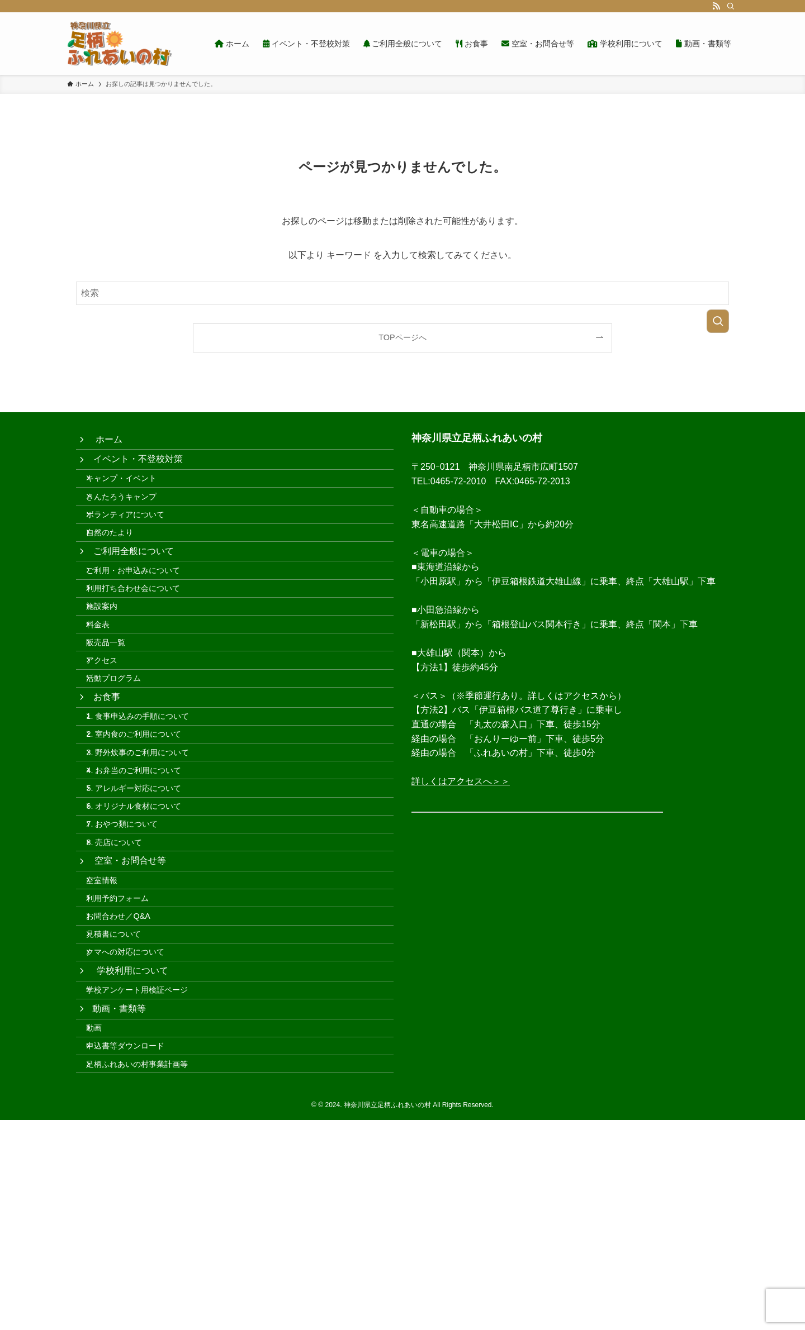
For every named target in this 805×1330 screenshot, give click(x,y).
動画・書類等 (120, 1198)
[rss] (716, 6)
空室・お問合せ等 (130, 1002)
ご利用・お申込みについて (143, 616)
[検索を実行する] (718, 321)
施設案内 (111, 664)
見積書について (123, 1099)
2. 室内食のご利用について (143, 834)
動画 (104, 1223)
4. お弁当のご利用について (143, 881)
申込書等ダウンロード (135, 1247)
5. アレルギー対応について (143, 905)
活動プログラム (123, 759)
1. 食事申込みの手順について (147, 809)
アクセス (111, 735)
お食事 (107, 784)
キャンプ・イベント (131, 494)
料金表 (108, 688)
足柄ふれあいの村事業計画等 (147, 1271)
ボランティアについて (135, 542)
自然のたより (119, 565)
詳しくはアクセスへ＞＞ (460, 781)
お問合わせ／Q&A (128, 1075)
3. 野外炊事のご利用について (147, 858)
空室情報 (111, 1027)
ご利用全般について (134, 590)
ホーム (109, 442)
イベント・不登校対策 (139, 469)
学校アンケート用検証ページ (147, 1173)
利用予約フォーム (127, 1051)
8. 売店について (124, 977)
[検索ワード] (402, 293)
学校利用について (131, 1147)
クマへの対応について (135, 1123)
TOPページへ (402, 337)
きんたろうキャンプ (131, 518)
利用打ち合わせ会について (143, 640)
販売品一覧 (115, 711)
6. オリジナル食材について (143, 929)
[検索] (730, 6)
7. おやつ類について (132, 953)
